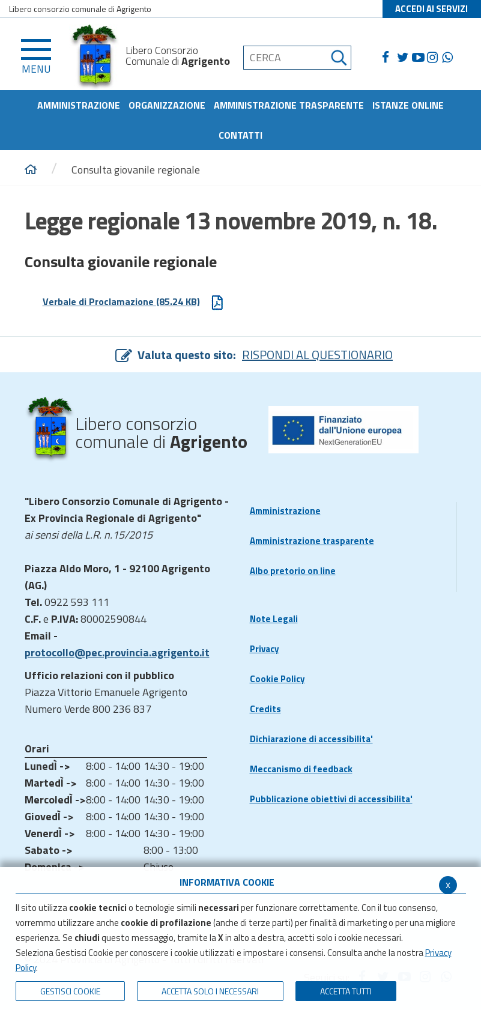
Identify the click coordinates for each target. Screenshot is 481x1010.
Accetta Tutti (346, 991)
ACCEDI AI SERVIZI (431, 9)
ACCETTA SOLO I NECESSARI (210, 991)
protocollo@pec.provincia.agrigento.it (117, 652)
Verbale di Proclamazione (134, 302)
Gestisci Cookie (70, 991)
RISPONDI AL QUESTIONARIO (317, 354)
